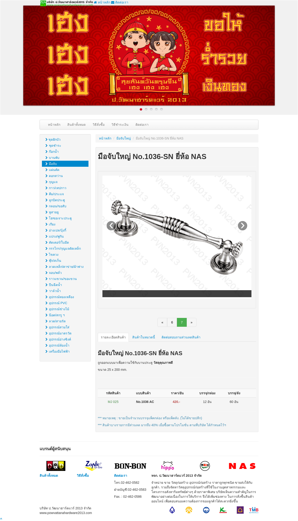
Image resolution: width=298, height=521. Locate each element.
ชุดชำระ (53, 145)
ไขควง (51, 254)
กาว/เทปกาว (55, 188)
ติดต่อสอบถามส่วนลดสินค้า (181, 337)
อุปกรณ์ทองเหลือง (59, 297)
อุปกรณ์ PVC (56, 303)
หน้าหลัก (102, 2)
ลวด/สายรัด (55, 321)
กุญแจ (51, 182)
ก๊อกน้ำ (52, 151)
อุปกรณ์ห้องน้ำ (57, 345)
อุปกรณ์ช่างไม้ (57, 309)
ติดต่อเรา (119, 2)
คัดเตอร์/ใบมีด (57, 242)
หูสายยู (52, 212)
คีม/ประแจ (54, 194)
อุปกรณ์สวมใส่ (57, 327)
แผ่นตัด (52, 170)
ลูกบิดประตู (55, 200)
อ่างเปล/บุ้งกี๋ (55, 230)
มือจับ (51, 164)
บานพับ (52, 158)
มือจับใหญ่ (123, 138)
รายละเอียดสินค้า (113, 337)
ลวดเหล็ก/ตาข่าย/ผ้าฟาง (64, 267)
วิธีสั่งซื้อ (99, 124)
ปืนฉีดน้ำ (53, 285)
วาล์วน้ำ (53, 291)
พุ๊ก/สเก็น (53, 260)
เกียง (50, 224)
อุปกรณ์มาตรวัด (58, 333)
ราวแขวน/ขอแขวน (61, 279)
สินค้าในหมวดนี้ (143, 337)
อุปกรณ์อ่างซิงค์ (58, 339)
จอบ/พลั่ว (53, 273)
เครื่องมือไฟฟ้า (57, 351)
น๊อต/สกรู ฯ (55, 315)
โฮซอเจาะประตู (58, 218)
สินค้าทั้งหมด (76, 124)
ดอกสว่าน (54, 176)
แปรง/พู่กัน (54, 236)
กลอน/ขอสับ (55, 206)
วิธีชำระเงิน (120, 124)
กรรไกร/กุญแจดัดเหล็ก (63, 248)
